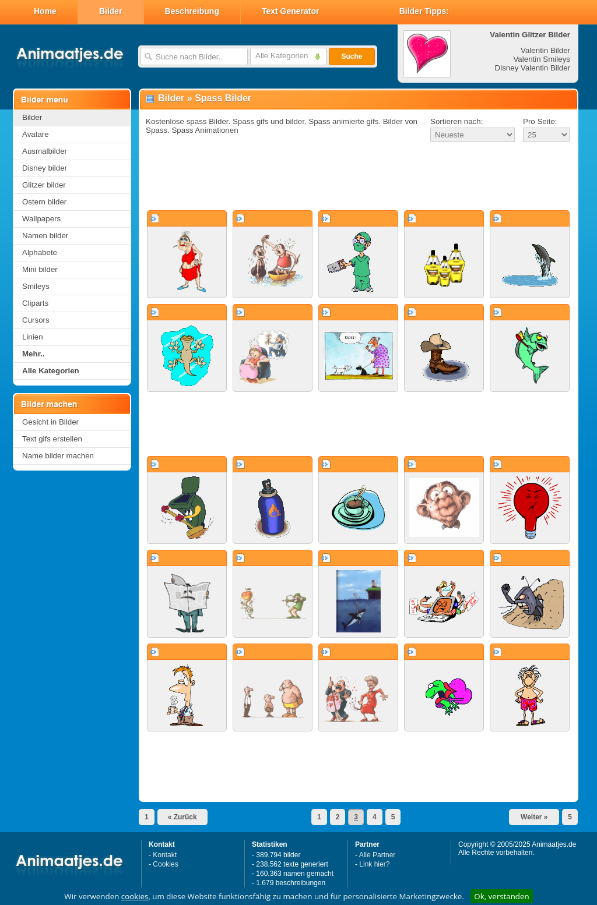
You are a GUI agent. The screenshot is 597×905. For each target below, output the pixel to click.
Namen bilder (45, 235)
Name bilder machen (58, 455)
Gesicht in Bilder (50, 422)
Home (45, 11)
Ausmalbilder (44, 151)
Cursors (36, 320)
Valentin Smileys (541, 59)
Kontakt (165, 855)
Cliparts (35, 303)
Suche (351, 56)
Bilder (110, 11)
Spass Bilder (223, 98)
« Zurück (182, 817)
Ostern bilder (44, 201)
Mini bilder (40, 269)
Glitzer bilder (44, 185)
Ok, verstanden (501, 896)
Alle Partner (377, 855)
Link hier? (374, 864)
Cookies (165, 864)
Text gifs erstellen (52, 438)
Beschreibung (192, 11)
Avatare (35, 134)
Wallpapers (41, 218)
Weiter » (534, 817)
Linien (32, 337)
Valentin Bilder (545, 50)
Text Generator (290, 11)
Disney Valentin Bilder (532, 67)
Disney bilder (44, 168)
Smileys (36, 286)
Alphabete (39, 252)
